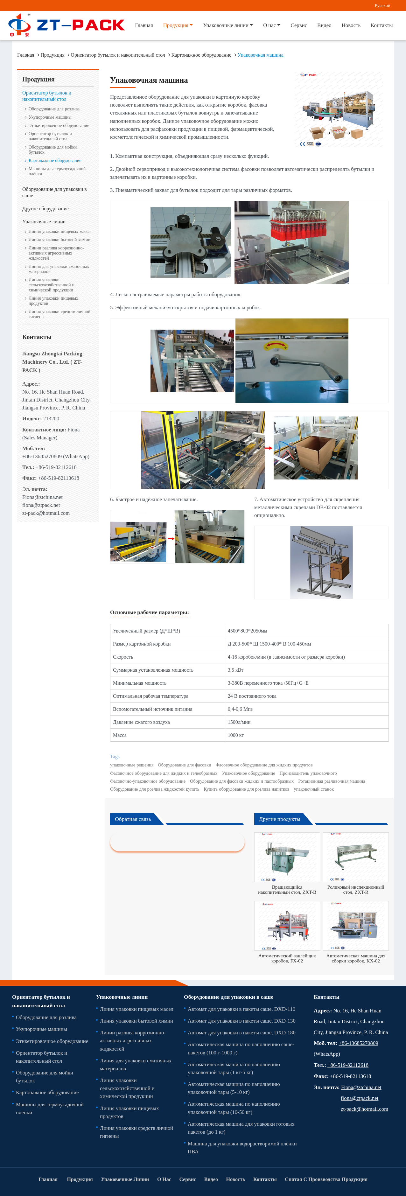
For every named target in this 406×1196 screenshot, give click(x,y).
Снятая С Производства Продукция (326, 1179)
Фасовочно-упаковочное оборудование (148, 781)
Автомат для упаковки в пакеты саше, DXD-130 (242, 1020)
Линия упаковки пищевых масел (60, 231)
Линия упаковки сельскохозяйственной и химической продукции (51, 284)
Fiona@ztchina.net (42, 497)
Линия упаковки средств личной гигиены (59, 314)
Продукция (52, 54)
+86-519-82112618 (56, 467)
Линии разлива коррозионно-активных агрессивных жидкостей (56, 253)
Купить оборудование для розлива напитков (246, 789)
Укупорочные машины (50, 117)
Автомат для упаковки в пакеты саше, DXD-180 (242, 1032)
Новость (351, 25)
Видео (324, 25)
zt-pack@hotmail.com (46, 512)
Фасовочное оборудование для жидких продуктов (264, 765)
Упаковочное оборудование (248, 773)
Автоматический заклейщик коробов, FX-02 (287, 958)
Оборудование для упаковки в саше (54, 192)
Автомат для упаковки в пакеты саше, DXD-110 (241, 1008)
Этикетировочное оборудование (59, 125)
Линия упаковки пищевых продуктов (53, 300)
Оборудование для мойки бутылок (53, 149)
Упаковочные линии (44, 221)
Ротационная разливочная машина (331, 781)
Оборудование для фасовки (184, 765)
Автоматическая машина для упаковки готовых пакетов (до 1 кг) (241, 1127)
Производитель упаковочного (308, 773)
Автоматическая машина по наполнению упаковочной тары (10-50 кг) (234, 1107)
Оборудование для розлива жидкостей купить (154, 789)
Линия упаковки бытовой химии (59, 239)
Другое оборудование (45, 208)
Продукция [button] (175, 25)
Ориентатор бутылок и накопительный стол (118, 54)
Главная (144, 25)
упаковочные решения (131, 765)
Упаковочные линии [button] (225, 25)
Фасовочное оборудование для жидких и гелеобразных (164, 773)
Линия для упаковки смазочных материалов (59, 269)
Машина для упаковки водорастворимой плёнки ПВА (242, 1147)
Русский (382, 5)
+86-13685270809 (42, 456)
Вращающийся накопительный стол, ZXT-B (287, 889)
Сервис (298, 25)
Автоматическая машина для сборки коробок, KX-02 (355, 958)
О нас (164, 1179)
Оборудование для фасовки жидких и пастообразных (242, 781)
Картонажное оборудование (201, 54)
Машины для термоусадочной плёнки (57, 171)
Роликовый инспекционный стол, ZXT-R (355, 889)
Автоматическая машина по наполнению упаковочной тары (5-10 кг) (234, 1088)
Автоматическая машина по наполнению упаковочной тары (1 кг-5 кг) (234, 1068)
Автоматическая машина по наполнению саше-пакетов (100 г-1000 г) (241, 1048)
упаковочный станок (314, 789)
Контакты (382, 25)
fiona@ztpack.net (41, 504)
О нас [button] (269, 25)
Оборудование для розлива (54, 109)
